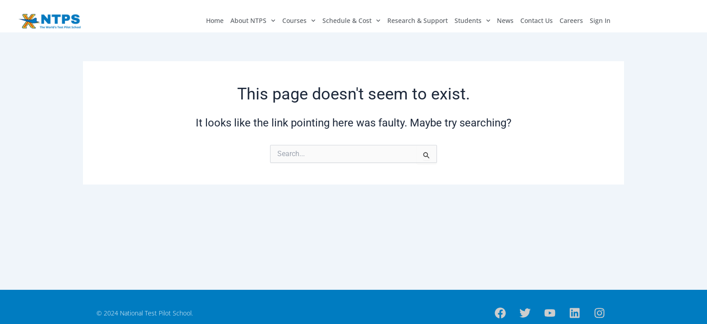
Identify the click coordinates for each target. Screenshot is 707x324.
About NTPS (252, 20)
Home (215, 20)
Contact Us (536, 20)
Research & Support (417, 20)
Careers (571, 20)
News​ (505, 20)
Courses (299, 20)
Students (472, 20)
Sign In (600, 20)
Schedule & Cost (351, 20)
